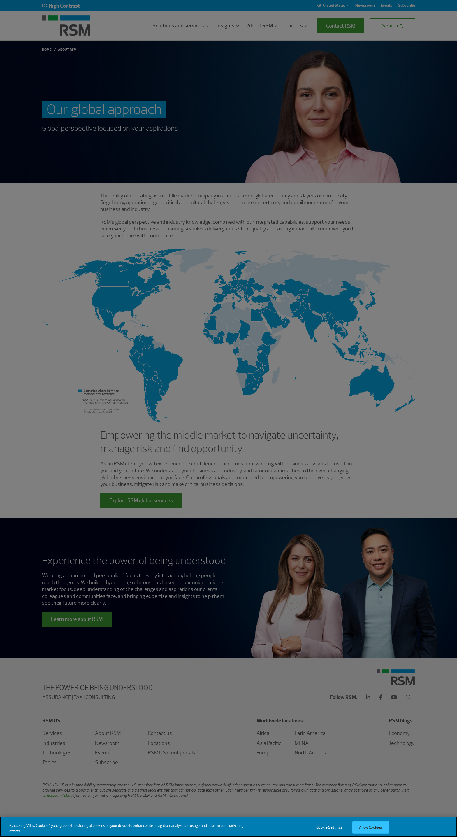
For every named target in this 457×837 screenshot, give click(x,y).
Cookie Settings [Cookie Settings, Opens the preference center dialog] (329, 827)
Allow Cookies (370, 827)
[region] (228, 827)
